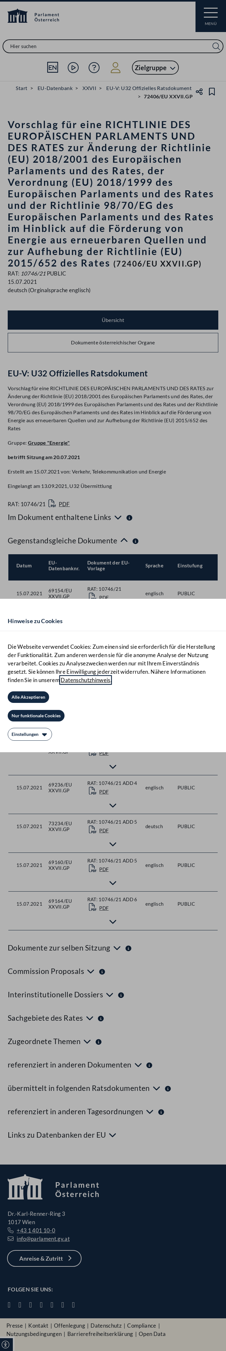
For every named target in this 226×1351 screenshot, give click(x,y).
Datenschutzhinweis (85, 680)
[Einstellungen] (30, 734)
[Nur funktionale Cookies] (36, 715)
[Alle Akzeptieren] (28, 697)
